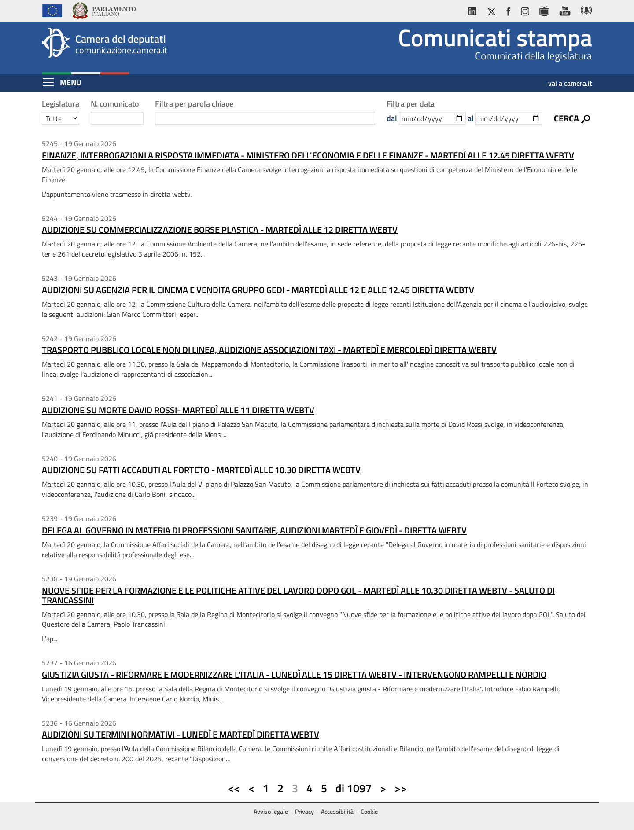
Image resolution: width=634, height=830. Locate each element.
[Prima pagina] (233, 788)
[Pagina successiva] (383, 788)
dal (392, 118)
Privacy (304, 811)
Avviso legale (271, 811)
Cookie (369, 811)
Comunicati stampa (495, 37)
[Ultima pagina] (400, 788)
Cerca (566, 118)
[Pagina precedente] (251, 788)
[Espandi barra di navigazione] (48, 82)
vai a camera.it (570, 80)
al (471, 118)
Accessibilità (337, 811)
